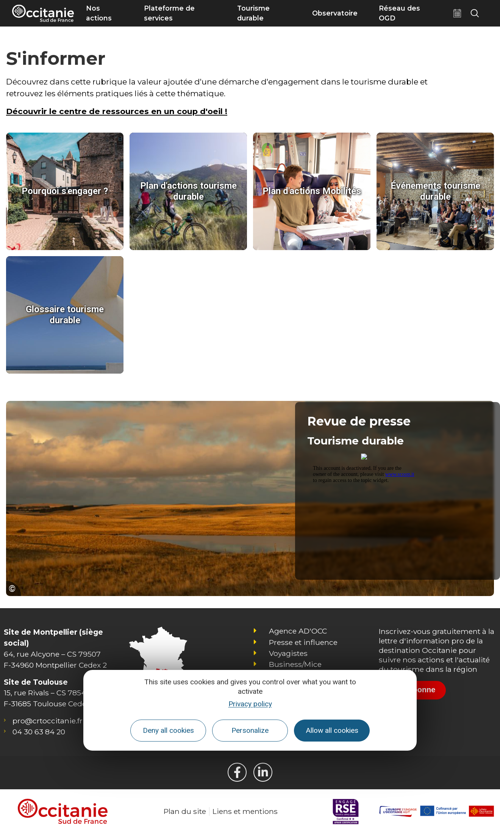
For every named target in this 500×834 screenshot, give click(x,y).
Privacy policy (250, 703)
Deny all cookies (168, 730)
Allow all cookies (332, 730)
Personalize (250, 730)
